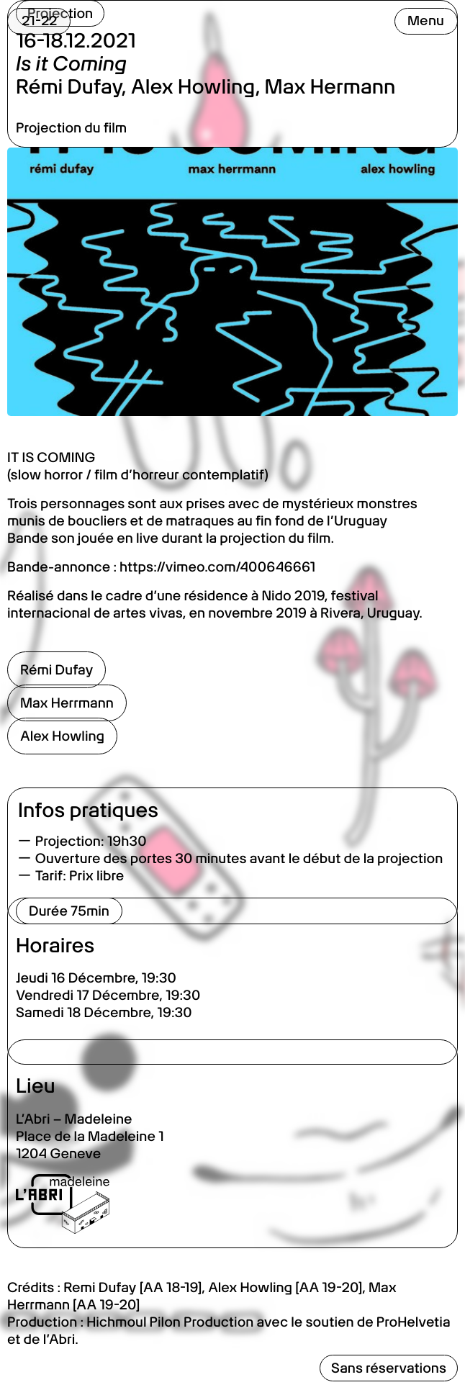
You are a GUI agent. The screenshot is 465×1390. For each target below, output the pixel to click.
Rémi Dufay (56, 670)
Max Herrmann (67, 703)
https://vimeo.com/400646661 (217, 567)
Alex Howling (62, 736)
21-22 (39, 20)
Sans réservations (388, 1368)
